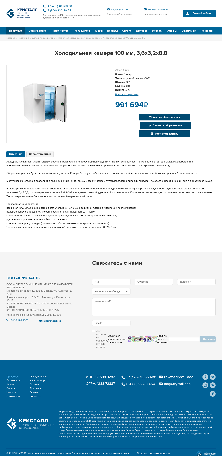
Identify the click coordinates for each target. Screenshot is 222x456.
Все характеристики (126, 94)
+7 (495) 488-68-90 (60, 6)
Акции (99, 30)
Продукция (15, 30)
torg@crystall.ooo (120, 9)
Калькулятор (82, 30)
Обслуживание (37, 30)
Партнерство (60, 30)
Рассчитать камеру (164, 125)
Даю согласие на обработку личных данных (100, 339)
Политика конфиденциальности (153, 450)
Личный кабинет (202, 13)
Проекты (112, 30)
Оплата (126, 30)
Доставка (141, 30)
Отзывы (171, 30)
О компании (189, 30)
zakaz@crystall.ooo (158, 9)
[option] (45, 104)
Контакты (207, 30)
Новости (157, 30)
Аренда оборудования (139, 117)
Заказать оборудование (191, 117)
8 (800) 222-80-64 (59, 10)
